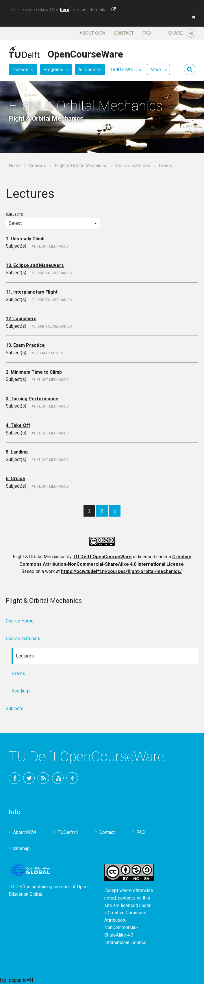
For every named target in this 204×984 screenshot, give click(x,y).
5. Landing (17, 452)
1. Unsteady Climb (25, 239)
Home (15, 165)
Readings (21, 691)
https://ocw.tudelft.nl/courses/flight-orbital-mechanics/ (121, 571)
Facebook (14, 778)
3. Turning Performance (32, 398)
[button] (192, 17)
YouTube (58, 778)
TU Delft (72, 778)
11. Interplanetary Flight (32, 292)
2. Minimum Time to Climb (34, 372)
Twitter (29, 778)
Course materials (133, 165)
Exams (18, 673)
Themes (20, 69)
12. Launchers (21, 318)
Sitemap (21, 848)
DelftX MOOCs (126, 69)
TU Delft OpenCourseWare (102, 556)
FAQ (146, 33)
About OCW (92, 33)
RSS (43, 778)
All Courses (90, 69)
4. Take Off (18, 425)
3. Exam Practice (49, 353)
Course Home (20, 621)
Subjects (53, 221)
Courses (37, 165)
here (64, 9)
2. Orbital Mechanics (53, 273)
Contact (124, 33)
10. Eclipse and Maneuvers (35, 265)
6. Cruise (15, 478)
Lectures (25, 656)
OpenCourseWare (85, 53)
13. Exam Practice (25, 345)
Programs (53, 69)
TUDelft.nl (68, 832)
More (155, 69)
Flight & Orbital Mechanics (81, 165)
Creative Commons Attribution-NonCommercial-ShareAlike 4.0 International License (125, 927)
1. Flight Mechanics (51, 246)
